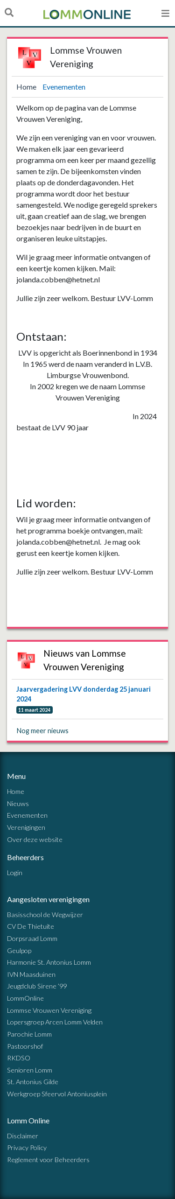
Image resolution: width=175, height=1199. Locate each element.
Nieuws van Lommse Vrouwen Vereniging (84, 660)
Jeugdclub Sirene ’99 (37, 986)
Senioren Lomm (29, 1070)
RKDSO (18, 1058)
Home (27, 86)
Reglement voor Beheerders (48, 1160)
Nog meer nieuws (43, 731)
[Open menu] (165, 13)
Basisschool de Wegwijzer (45, 915)
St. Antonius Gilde (32, 1082)
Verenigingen (26, 827)
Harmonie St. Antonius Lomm (49, 962)
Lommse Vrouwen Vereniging (49, 1010)
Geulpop (19, 950)
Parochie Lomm (29, 1034)
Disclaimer (22, 1136)
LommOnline (25, 998)
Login (14, 872)
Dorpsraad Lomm (32, 938)
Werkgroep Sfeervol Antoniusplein (57, 1094)
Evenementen (63, 86)
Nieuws (18, 803)
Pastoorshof (25, 1046)
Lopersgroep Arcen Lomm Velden (55, 1022)
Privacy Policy (27, 1147)
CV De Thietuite (30, 926)
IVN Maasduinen (31, 974)
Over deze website (35, 839)
